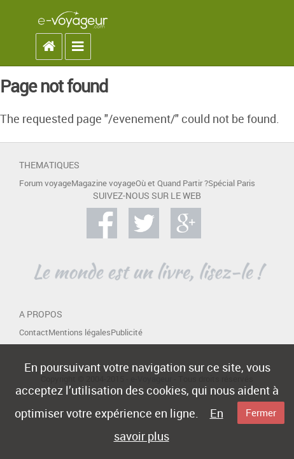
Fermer (261, 412)
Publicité (127, 332)
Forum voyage (45, 183)
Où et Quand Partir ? (172, 183)
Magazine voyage (103, 183)
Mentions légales (79, 332)
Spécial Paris (231, 183)
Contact (33, 332)
